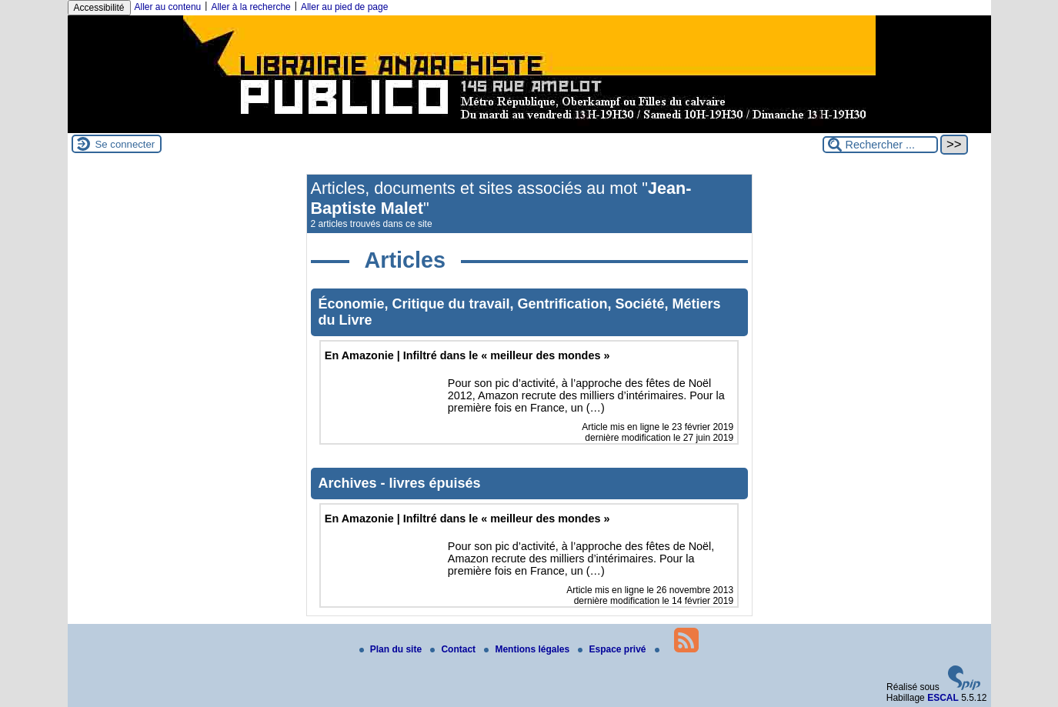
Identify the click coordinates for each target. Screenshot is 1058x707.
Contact (454, 649)
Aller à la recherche (250, 7)
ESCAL (943, 697)
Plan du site (392, 649)
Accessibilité (99, 7)
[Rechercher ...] (880, 144)
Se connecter (125, 144)
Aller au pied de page (344, 7)
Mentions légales (528, 649)
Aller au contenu (168, 7)
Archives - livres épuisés (400, 483)
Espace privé (613, 649)
